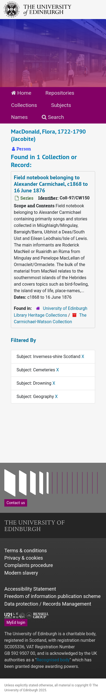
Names (19, 117)
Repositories (59, 93)
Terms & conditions (25, 550)
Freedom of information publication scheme (52, 596)
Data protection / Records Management (47, 604)
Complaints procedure (28, 565)
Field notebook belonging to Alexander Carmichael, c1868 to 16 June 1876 (51, 184)
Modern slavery (21, 573)
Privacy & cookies (23, 558)
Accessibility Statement (30, 589)
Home (21, 93)
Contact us (16, 503)
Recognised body (53, 659)
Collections (24, 105)
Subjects (61, 105)
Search (53, 117)
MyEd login (16, 622)
